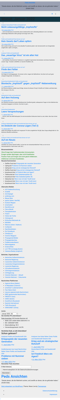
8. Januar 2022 (6, 100)
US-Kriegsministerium (12, 271)
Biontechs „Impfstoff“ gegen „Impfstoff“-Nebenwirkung (28, 83)
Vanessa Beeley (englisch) (13, 251)
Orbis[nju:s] (8, 233)
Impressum (53, 394)
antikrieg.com (9, 196)
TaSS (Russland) (10, 305)
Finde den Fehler (9, 69)
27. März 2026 (7, 362)
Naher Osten (49, 336)
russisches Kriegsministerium (15, 264)
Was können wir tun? (19, 39)
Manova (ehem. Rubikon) (13, 225)
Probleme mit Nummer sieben (22, 166)
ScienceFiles (9, 247)
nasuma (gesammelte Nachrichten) (16, 292)
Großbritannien (6, 349)
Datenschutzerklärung (50, 391)
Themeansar (42, 386)
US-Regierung (9, 273)
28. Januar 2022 (6, 30)
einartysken (9, 205)
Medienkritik (11, 81)
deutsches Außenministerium (14, 257)
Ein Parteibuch (10, 231)
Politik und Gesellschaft (19, 25)
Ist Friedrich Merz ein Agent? (24, 172)
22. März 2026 (37, 359)
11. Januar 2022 (6, 86)
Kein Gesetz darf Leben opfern (16, 41)
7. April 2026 (6, 345)
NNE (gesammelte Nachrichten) (15, 294)
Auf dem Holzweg (10, 97)
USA (25, 336)
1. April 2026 (36, 347)
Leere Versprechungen (12, 111)
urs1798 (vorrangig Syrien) (13, 249)
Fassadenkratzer (10, 211)
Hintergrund (9, 218)
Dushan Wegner (10, 203)
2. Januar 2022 (6, 142)
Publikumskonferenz (12, 242)
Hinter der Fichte (10, 216)
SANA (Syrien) (9, 299)
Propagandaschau (11, 240)
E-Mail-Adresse (6, 367)
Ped (12, 30)
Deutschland (9, 25)
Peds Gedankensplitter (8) (23, 174)
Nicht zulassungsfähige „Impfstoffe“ (19, 27)
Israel (16, 349)
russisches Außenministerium (15, 262)
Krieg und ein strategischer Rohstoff (24, 168)
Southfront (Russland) (12, 301)
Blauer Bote (9, 198)
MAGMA (8, 222)
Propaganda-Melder (11, 238)
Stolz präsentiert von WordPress (12, 386)
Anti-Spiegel (9, 194)
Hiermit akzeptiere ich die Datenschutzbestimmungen (19, 370)
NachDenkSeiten (10, 229)
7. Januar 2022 (6, 114)
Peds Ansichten (30, 2)
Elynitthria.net (9, 207)
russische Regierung (11, 266)
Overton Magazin (10, 236)
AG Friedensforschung (12, 189)
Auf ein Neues (8, 140)
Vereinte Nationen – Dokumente (15, 277)
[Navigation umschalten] (55, 13)
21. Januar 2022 (6, 58)
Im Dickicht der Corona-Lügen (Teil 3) (19, 125)
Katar (43, 336)
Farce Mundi (9, 209)
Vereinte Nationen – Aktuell (14, 275)
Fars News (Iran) (10, 290)
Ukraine (45, 339)
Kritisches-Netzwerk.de (12, 220)
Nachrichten (22, 349)
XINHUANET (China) (11, 307)
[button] (52, 14)
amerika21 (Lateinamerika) (14, 288)
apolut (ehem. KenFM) (12, 200)
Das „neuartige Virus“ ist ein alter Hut (19, 55)
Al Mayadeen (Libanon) (12, 285)
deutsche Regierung (11, 259)
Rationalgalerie (10, 244)
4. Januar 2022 (6, 128)
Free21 (7, 214)
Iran (39, 336)
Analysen (3, 25)
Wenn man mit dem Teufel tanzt (24, 179)
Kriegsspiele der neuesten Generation (28, 163)
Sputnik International (12, 303)
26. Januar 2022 (6, 44)
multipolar (8, 227)
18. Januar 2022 (6, 72)
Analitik (7, 192)
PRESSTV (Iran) (10, 296)
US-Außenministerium (12, 268)
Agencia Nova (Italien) (12, 283)
